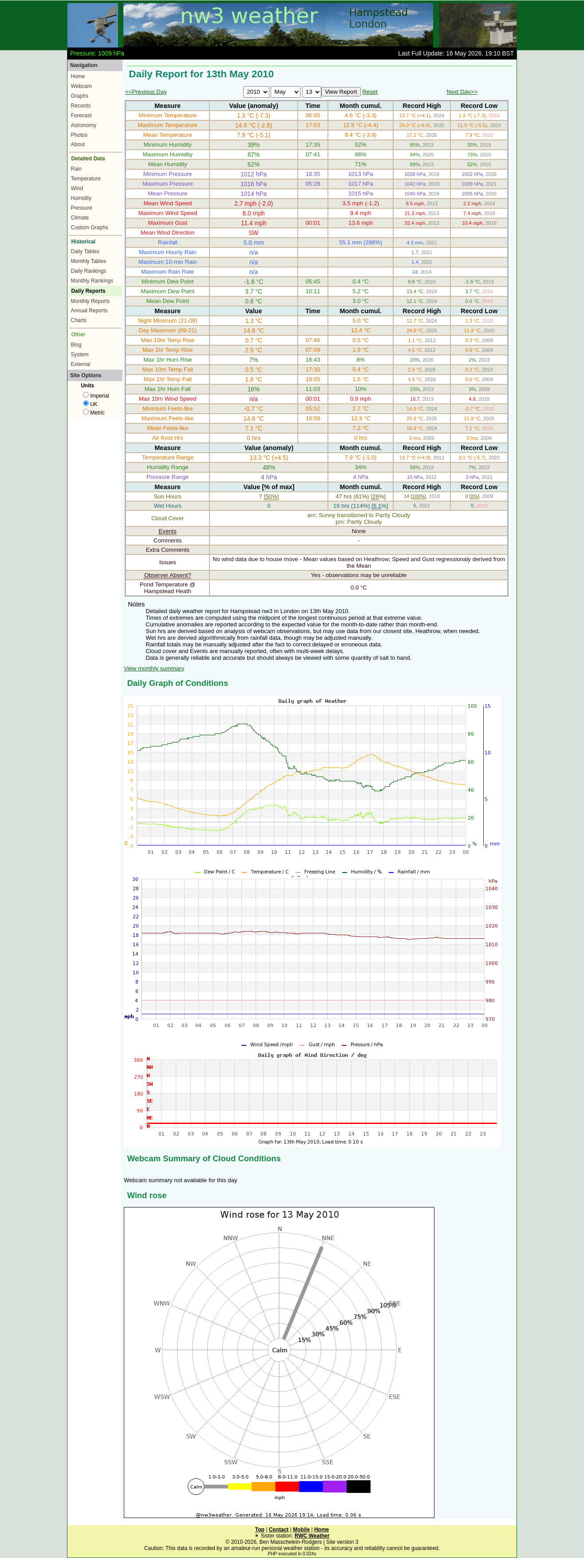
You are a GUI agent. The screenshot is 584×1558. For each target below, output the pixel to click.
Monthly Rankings (92, 281)
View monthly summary (154, 668)
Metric (94, 413)
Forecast (81, 115)
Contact (279, 1529)
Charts (79, 320)
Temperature (86, 178)
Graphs (79, 96)
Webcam (81, 86)
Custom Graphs (89, 227)
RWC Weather (312, 1536)
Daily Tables (85, 251)
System (80, 354)
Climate (80, 218)
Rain (76, 169)
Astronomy (83, 125)
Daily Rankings (89, 271)
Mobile (301, 1529)
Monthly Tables (89, 261)
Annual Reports (89, 310)
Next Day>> (461, 91)
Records (81, 106)
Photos (79, 135)
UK (90, 404)
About (78, 144)
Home (78, 76)
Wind (77, 188)
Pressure (81, 208)
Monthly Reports (90, 301)
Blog (76, 345)
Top (259, 1529)
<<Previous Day (146, 91)
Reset (369, 91)
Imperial (96, 396)
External (81, 364)
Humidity (81, 198)
